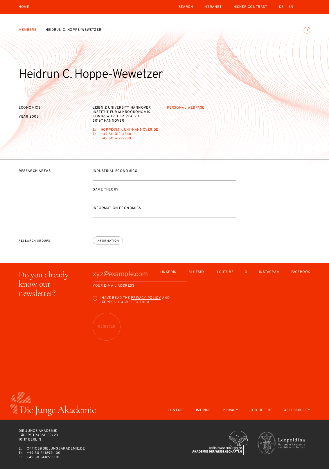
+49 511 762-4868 (116, 134)
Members (27, 30)
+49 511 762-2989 (116, 138)
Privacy (230, 410)
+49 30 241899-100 (44, 453)
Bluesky (196, 272)
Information (107, 241)
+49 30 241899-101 (43, 457)
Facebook (300, 272)
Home (24, 7)
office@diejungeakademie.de (56, 448)
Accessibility (297, 410)
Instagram (269, 272)
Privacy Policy (146, 298)
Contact (176, 410)
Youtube (224, 272)
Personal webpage (186, 107)
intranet (213, 7)
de (281, 7)
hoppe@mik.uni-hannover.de (129, 129)
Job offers (261, 410)
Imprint (203, 410)
